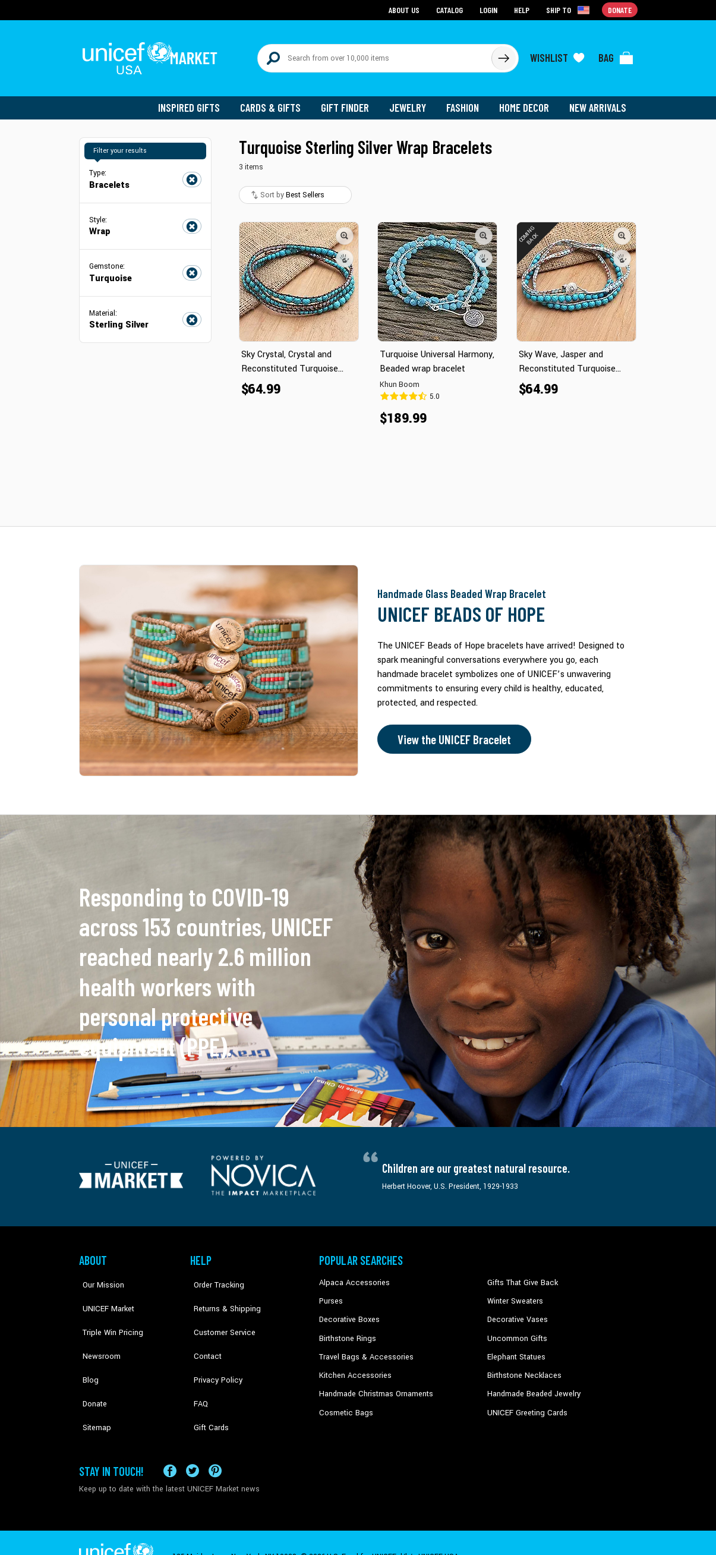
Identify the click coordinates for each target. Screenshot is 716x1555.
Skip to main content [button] (358, 0)
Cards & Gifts (277, 101)
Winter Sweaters (513, 1294)
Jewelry (412, 101)
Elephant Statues (515, 1348)
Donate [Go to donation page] (620, 9)
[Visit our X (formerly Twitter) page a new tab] (192, 1442)
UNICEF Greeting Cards (524, 1402)
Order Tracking (214, 1276)
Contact (203, 1330)
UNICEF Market (103, 1294)
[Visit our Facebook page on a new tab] (170, 1442)
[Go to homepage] (153, 55)
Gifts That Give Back (520, 1276)
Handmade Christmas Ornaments (374, 1384)
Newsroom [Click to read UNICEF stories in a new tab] (97, 1330)
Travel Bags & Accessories (362, 1348)
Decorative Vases (515, 1312)
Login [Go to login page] (490, 9)
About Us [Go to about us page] (406, 9)
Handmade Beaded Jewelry (531, 1384)
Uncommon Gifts (515, 1330)
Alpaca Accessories (351, 1276)
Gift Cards (206, 1384)
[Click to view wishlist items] (557, 54)
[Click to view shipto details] (569, 9)
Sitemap (92, 1384)
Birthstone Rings (346, 1330)
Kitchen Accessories (352, 1366)
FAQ (197, 1366)
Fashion (465, 101)
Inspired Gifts (198, 101)
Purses (330, 1294)
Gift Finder (350, 101)
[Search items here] (374, 54)
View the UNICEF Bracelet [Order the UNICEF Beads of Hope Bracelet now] (451, 733)
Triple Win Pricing (107, 1312)
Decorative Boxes (347, 1312)
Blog (86, 1348)
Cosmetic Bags (344, 1402)
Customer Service (219, 1312)
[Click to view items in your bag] (616, 55)
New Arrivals (598, 101)
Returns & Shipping (221, 1294)
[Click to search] (503, 55)
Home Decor (526, 101)
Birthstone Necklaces (521, 1366)
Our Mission (99, 1276)
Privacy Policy (213, 1348)
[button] (345, 229)
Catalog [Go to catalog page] (451, 9)
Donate (91, 1366)
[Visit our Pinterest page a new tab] (215, 1442)
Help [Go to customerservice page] (523, 9)
